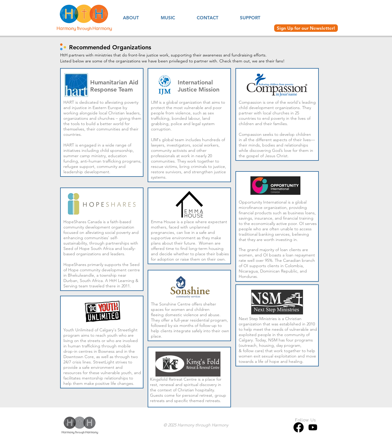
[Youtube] (313, 427)
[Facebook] (298, 427)
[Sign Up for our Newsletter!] (306, 28)
